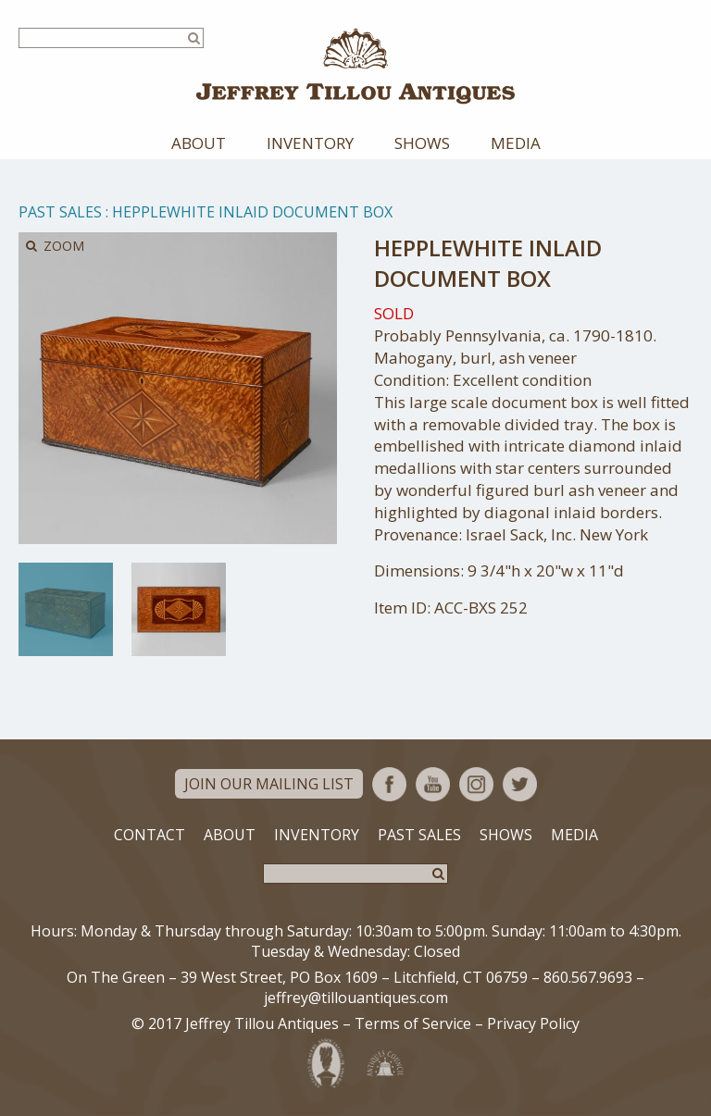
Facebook (389, 784)
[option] (66, 609)
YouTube (433, 784)
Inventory (310, 143)
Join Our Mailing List (269, 784)
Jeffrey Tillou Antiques (355, 66)
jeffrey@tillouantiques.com (356, 997)
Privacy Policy (533, 1023)
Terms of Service (413, 1023)
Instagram (476, 784)
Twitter (520, 784)
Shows (422, 143)
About (198, 143)
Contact (149, 835)
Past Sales (60, 212)
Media (516, 143)
